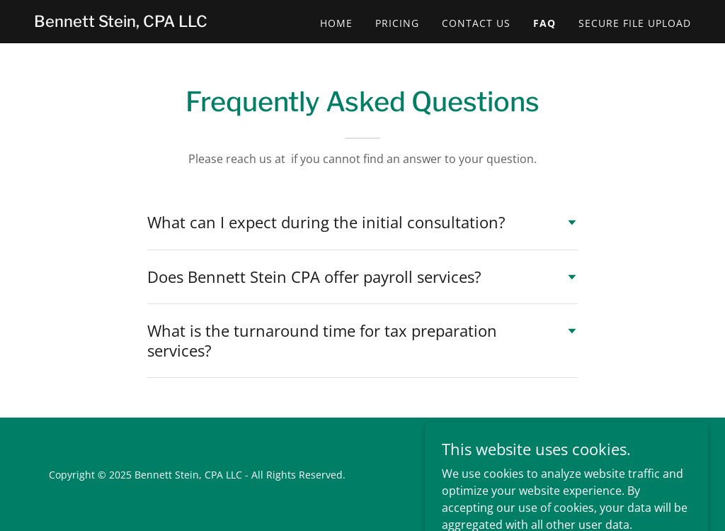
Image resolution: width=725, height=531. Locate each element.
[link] (120, 22)
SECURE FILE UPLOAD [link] (634, 23)
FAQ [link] (544, 23)
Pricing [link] (397, 23)
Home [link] (336, 23)
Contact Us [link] (476, 23)
